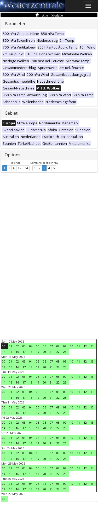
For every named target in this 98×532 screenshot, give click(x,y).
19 (37, 352)
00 (3, 346)
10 (71, 346)
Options (12, 155)
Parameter (15, 23)
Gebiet (11, 113)
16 (17, 352)
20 (44, 352)
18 (30, 352)
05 (37, 346)
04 (30, 346)
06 (44, 346)
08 (58, 346)
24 (26, 168)
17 (24, 352)
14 (3, 352)
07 (51, 346)
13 (92, 346)
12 (19, 168)
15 (10, 352)
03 (24, 346)
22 (58, 352)
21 (51, 352)
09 (64, 346)
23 (64, 352)
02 (17, 346)
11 (78, 346)
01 (10, 346)
